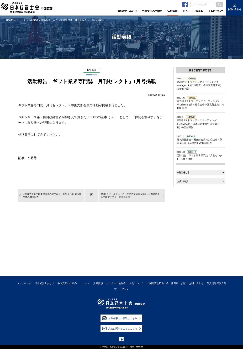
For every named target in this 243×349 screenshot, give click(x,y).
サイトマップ (121, 289)
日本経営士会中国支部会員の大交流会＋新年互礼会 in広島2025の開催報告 (199, 140)
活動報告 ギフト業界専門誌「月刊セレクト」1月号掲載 (199, 155)
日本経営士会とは (44, 283)
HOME (9, 20)
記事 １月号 (27, 158)
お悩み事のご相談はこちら (119, 318)
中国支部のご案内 (67, 283)
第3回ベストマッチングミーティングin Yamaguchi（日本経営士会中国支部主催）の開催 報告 (200, 83)
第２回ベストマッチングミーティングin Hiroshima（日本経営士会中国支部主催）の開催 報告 (200, 102)
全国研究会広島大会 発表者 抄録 (166, 283)
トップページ (24, 283)
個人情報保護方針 (216, 283)
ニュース (21, 20)
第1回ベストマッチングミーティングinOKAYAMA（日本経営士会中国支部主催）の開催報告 (198, 122)
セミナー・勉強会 (116, 283)
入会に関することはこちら (119, 328)
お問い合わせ (196, 283)
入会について (136, 283)
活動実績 (33, 20)
